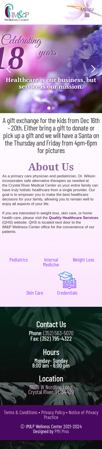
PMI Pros (61, 431)
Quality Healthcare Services (73, 218)
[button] (87, 13)
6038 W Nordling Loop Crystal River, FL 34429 (51, 389)
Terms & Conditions (20, 412)
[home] (15, 12)
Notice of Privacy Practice (71, 414)
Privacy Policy (53, 412)
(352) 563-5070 (58, 332)
